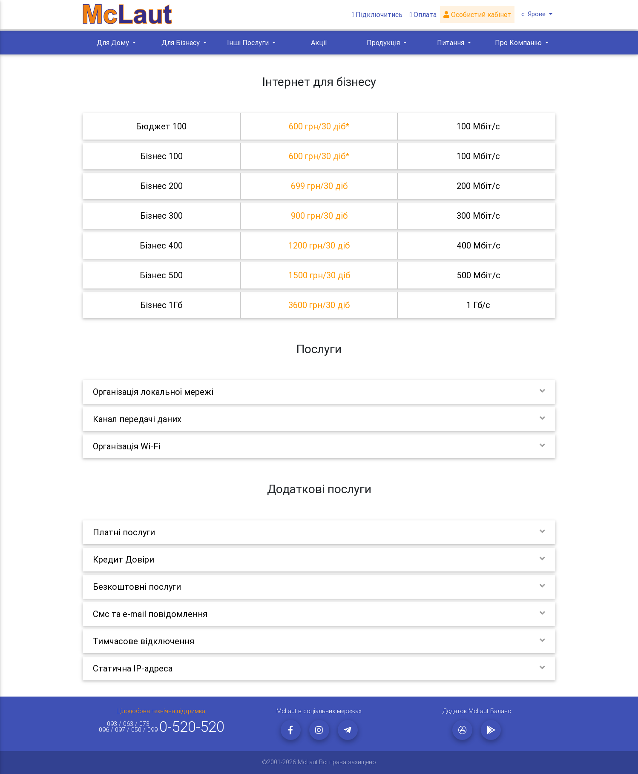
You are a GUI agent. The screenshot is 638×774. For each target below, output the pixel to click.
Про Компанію (519, 42)
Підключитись (378, 15)
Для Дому (114, 42)
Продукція (384, 42)
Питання (451, 42)
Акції (319, 42)
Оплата (424, 15)
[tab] (319, 126)
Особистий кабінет (478, 15)
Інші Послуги (248, 42)
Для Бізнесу (181, 42)
